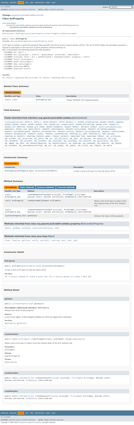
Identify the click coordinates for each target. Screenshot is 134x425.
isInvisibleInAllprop (42, 228)
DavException (79, 339)
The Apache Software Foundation (30, 422)
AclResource (70, 197)
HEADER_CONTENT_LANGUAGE (111, 122)
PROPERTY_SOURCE (35, 134)
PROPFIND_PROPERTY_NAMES (38, 136)
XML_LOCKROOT (40, 141)
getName (16, 228)
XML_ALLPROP (10, 139)
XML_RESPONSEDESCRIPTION (30, 146)
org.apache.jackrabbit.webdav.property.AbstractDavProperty (31, 25)
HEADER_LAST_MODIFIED (15, 127)
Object (51, 236)
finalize (16, 240)
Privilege (67, 195)
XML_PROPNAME (89, 143)
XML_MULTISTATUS (100, 141)
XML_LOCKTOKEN (70, 141)
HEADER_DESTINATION (85, 124)
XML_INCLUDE (85, 139)
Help (54, 2)
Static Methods (27, 187)
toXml (56, 228)
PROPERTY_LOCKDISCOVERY (113, 132)
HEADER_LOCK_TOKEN (35, 127)
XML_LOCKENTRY (11, 141)
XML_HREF (74, 139)
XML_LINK (112, 139)
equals (8, 228)
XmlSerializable (69, 34)
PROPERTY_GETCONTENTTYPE (44, 132)
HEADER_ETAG (101, 124)
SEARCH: (106, 7)
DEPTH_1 (37, 122)
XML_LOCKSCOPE (55, 141)
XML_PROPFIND (75, 143)
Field (18, 9)
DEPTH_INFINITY (50, 122)
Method (32, 9)
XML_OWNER (9, 143)
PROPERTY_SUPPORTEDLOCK (56, 134)
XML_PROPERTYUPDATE (57, 143)
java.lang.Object (9, 23)
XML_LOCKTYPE (85, 141)
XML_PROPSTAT (103, 143)
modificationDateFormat (110, 127)
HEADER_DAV (54, 124)
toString (55, 240)
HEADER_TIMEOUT (72, 127)
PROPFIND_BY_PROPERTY (15, 136)
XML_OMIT (114, 141)
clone (7, 240)
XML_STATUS (83, 146)
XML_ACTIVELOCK (113, 136)
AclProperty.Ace (69, 25)
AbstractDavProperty (20, 41)
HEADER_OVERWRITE (54, 127)
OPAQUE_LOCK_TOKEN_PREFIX (28, 129)
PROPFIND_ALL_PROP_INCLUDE (101, 134)
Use (26, 2)
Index (48, 2)
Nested (11, 9)
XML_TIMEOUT (95, 146)
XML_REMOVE (116, 143)
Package (13, 2)
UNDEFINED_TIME (78, 136)
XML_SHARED (58, 146)
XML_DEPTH (38, 139)
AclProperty (10, 171)
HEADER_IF (113, 124)
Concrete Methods (66, 187)
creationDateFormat (14, 122)
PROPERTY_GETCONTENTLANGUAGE (101, 129)
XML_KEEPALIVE (99, 139)
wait (64, 240)
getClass (26, 240)
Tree (31, 2)
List (59, 25)
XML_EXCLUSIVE (61, 139)
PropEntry (55, 34)
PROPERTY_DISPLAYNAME (76, 129)
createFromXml (34, 201)
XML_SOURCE (71, 146)
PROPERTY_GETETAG (65, 132)
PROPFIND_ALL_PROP (78, 134)
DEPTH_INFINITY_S (67, 122)
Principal (46, 195)
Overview (4, 2)
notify (35, 240)
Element (45, 201)
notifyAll (44, 240)
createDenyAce (34, 195)
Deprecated (39, 2)
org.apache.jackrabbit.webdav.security (27, 15)
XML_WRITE (107, 146)
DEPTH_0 (28, 122)
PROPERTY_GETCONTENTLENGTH (17, 132)
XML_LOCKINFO (26, 141)
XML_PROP (20, 143)
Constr (24, 9)
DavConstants (8, 34)
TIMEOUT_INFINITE (60, 136)
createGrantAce (35, 210)
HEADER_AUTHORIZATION (88, 122)
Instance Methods (45, 187)
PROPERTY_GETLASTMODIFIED (88, 132)
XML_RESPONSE (11, 146)
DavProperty (21, 34)
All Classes (5, 7)
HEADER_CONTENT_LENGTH (15, 124)
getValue (32, 216)
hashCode (26, 228)
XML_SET (47, 146)
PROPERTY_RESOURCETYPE (15, 134)
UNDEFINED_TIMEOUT (95, 136)
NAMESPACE (9, 129)
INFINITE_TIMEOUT (89, 127)
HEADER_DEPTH (68, 124)
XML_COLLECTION (25, 139)
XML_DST (48, 139)
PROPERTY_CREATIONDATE (53, 129)
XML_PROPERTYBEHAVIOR (36, 143)
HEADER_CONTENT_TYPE (37, 124)
